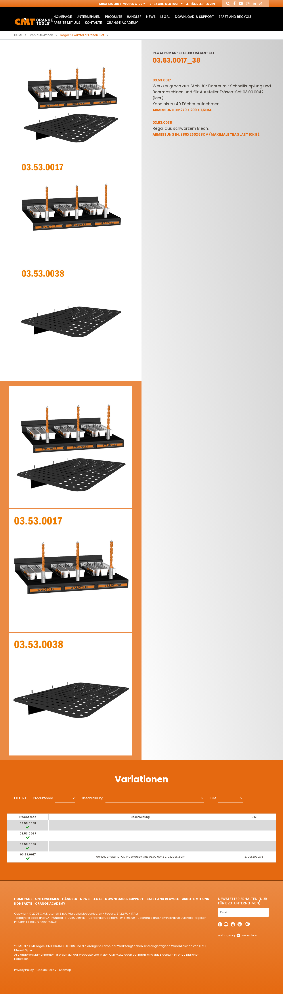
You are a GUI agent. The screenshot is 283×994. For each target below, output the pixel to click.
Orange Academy (122, 22)
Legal (165, 16)
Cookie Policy (46, 970)
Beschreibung (92, 798)
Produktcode (43, 798)
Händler (134, 16)
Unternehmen (88, 16)
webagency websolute (237, 935)
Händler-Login (201, 4)
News (151, 16)
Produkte (113, 16)
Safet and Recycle (234, 16)
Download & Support (194, 16)
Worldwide (133, 4)
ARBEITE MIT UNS (67, 22)
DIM (213, 798)
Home (18, 35)
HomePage (63, 16)
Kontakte (93, 22)
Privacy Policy (24, 970)
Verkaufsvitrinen (41, 35)
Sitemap (65, 970)
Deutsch (173, 4)
